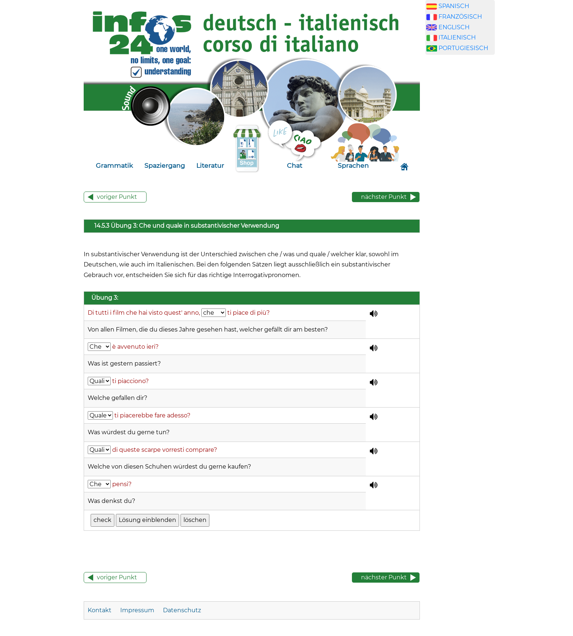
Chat (294, 165)
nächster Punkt (384, 196)
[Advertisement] (460, 185)
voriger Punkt (117, 196)
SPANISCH (454, 6)
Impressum (137, 610)
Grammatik (114, 165)
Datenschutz (182, 610)
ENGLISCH (454, 27)
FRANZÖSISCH (460, 16)
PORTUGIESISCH (463, 48)
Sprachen (353, 165)
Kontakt (100, 610)
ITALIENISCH (457, 37)
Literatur (210, 165)
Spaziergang (164, 165)
